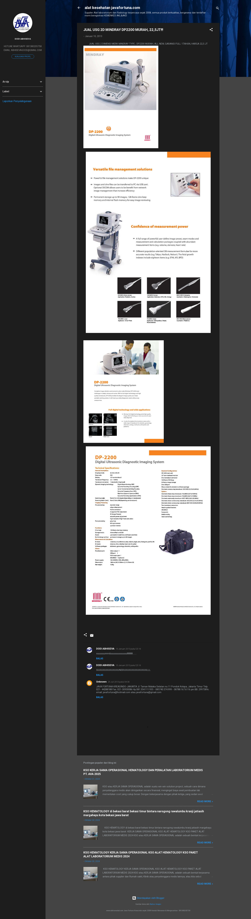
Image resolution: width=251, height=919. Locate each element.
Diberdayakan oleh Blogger (148, 898)
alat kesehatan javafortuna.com (112, 7)
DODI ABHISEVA (105, 648)
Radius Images (155, 904)
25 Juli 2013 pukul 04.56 (119, 682)
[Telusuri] (217, 9)
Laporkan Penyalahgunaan (17, 101)
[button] (211, 30)
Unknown (101, 681)
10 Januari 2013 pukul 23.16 (128, 649)
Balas (99, 658)
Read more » (205, 801)
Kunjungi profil (23, 56)
